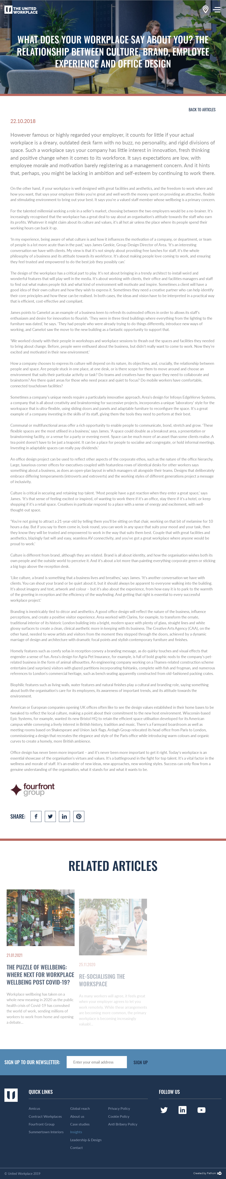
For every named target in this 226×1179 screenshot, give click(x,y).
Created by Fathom (204, 1173)
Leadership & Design (86, 1139)
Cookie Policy (118, 1116)
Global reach (80, 1108)
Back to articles (202, 109)
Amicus (34, 1108)
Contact (76, 1147)
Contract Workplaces (45, 1116)
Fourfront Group (42, 1124)
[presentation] (188, 1062)
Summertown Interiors (46, 1131)
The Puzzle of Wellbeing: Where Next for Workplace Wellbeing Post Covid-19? (40, 991)
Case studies (80, 1124)
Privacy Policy (119, 1108)
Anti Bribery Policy (122, 1124)
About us (77, 1116)
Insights (76, 1131)
